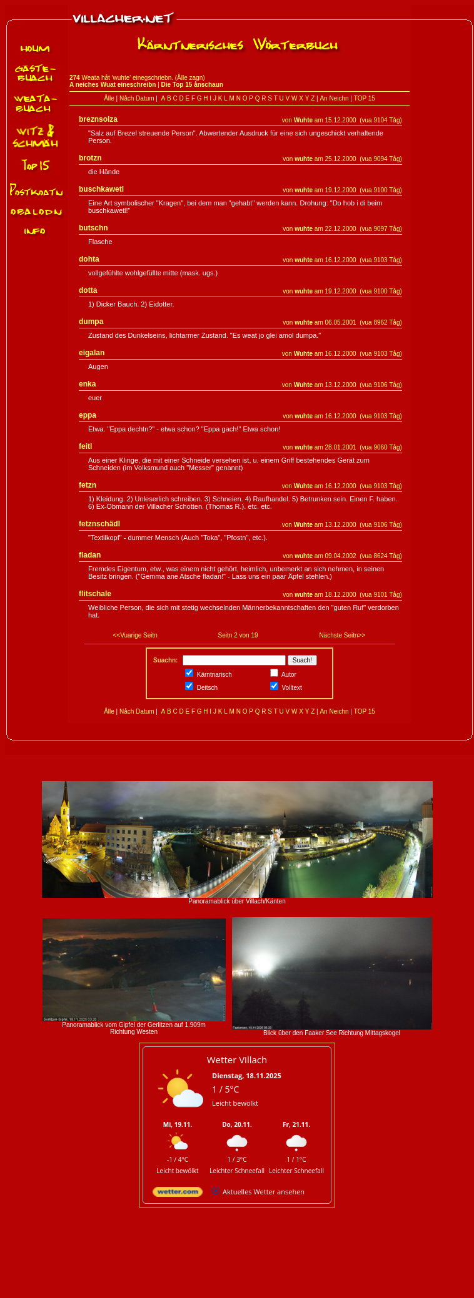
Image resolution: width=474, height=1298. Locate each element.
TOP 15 (364, 98)
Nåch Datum (136, 98)
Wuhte (303, 120)
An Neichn (334, 98)
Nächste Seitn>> (342, 635)
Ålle (109, 98)
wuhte (304, 158)
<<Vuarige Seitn (135, 635)
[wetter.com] (178, 1194)
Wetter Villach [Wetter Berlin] (237, 1059)
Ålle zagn (190, 77)
